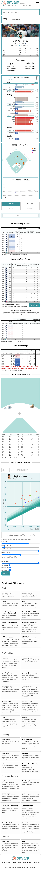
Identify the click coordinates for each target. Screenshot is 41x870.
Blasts (3, 717)
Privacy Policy (16, 862)
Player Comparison (11, 69)
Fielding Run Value (27, 805)
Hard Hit (24, 601)
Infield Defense (11, 67)
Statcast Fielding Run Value (20, 224)
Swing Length (6, 672)
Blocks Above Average (29, 822)
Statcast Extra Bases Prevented (20, 311)
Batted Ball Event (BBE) (29, 612)
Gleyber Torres (20, 40)
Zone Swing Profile (30, 69)
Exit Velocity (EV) (7, 593)
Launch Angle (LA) (27, 593)
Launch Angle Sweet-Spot (9, 612)
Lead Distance (6, 793)
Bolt (23, 841)
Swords (24, 717)
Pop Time (4, 780)
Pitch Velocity (6, 739)
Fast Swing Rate (27, 658)
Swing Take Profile (30, 67)
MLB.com (36, 862)
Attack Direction (27, 686)
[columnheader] (8, 229)
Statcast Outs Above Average (20, 259)
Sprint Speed (6, 841)
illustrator (11, 63)
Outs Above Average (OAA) (10, 805)
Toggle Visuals (34, 305)
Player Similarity (11, 70)
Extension (5, 763)
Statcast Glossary (13, 583)
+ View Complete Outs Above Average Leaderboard (14, 306)
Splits (11, 208)
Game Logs (30, 208)
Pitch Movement (27, 739)
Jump (23, 793)
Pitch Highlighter (11, 65)
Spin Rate (25, 753)
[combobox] (20, 12)
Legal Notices (27, 862)
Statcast (11, 204)
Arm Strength (26, 780)
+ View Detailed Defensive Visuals (10, 304)
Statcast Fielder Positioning (20, 375)
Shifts (30, 65)
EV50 (3, 636)
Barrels (4, 601)
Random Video (30, 63)
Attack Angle (26, 672)
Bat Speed (5, 658)
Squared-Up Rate (27, 701)
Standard (30, 204)
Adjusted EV (26, 636)
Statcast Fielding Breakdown (20, 462)
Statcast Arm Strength (20, 346)
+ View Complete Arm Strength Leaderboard (12, 370)
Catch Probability (7, 822)
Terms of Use (6, 862)
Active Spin (5, 753)
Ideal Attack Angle (7, 686)
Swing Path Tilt (6, 701)
